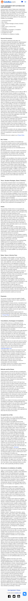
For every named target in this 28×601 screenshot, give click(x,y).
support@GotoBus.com (6, 348)
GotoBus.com (18, 593)
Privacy (18, 590)
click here (16, 447)
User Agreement (12, 590)
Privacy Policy (21, 135)
